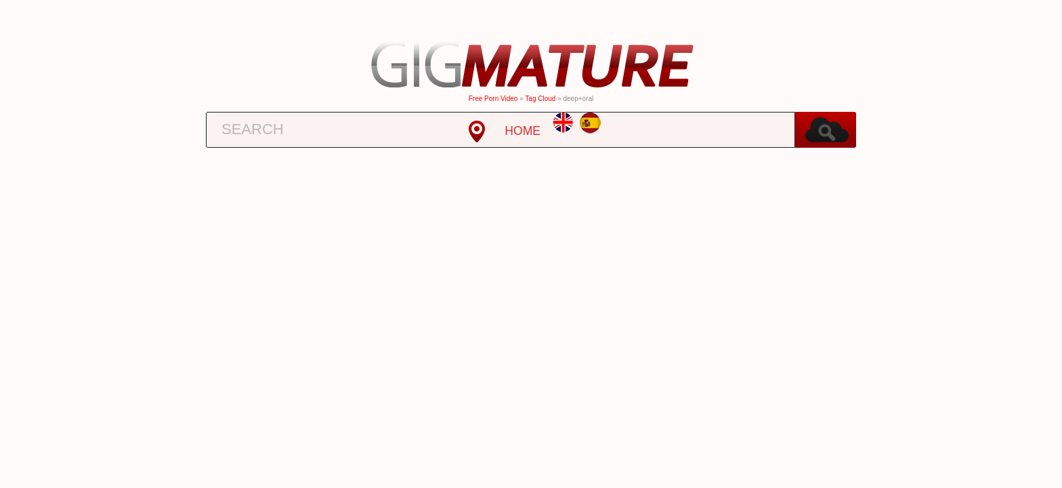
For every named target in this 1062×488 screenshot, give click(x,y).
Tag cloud (540, 98)
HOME (522, 131)
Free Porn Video (493, 98)
